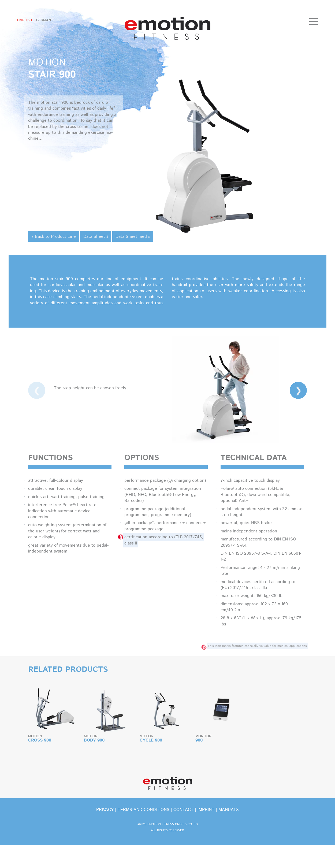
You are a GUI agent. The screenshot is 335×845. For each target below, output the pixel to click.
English (24, 20)
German (43, 20)
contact (183, 810)
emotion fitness (167, 28)
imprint (206, 810)
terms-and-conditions (143, 810)
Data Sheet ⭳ (95, 237)
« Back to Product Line (53, 237)
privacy (105, 810)
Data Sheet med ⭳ (133, 237)
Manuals (228, 810)
